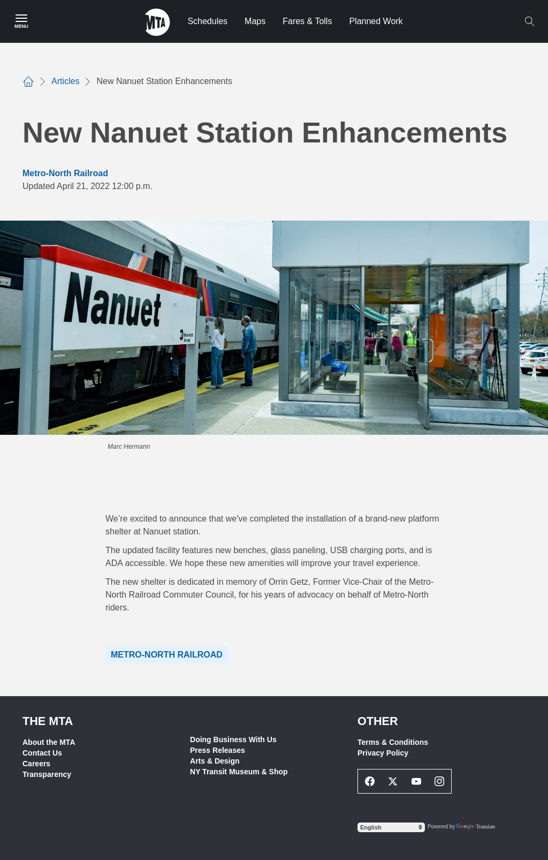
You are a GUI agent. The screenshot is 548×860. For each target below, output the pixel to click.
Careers (36, 763)
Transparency (46, 774)
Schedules (207, 21)
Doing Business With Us (233, 739)
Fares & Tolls (307, 21)
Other (377, 721)
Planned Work (375, 21)
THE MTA (47, 721)
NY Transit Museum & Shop (239, 771)
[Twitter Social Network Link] (393, 781)
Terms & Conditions (392, 742)
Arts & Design (215, 761)
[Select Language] (391, 827)
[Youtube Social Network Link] (416, 781)
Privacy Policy (382, 753)
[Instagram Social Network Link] (440, 781)
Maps (255, 21)
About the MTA (48, 742)
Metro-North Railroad (65, 173)
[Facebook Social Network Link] (370, 781)
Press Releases (217, 750)
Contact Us (42, 753)
